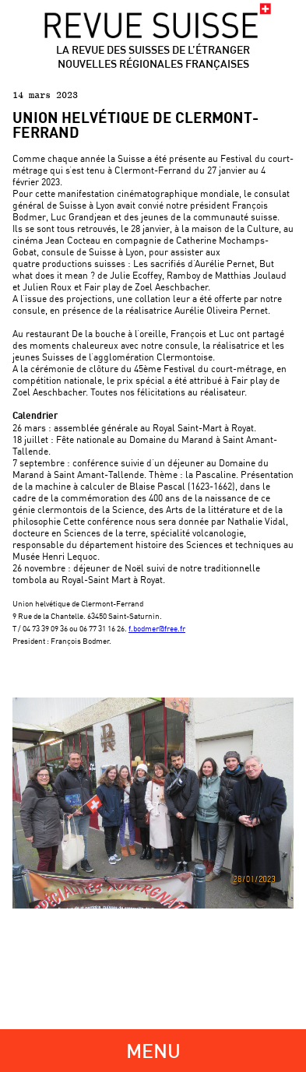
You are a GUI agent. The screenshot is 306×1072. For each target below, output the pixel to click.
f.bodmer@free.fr (156, 628)
